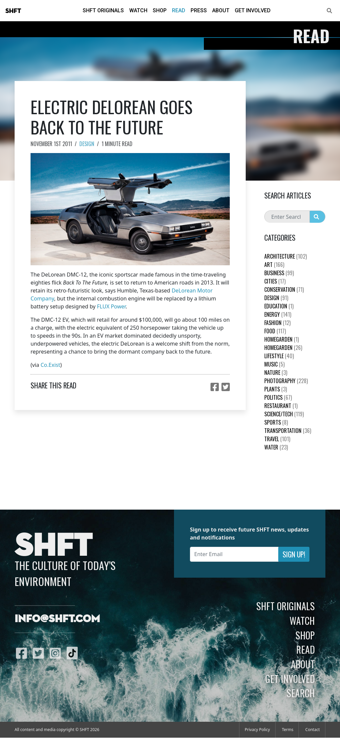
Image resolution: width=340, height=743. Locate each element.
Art (274, 265)
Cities (275, 281)
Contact (312, 729)
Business (279, 273)
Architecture (285, 256)
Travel (277, 439)
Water (276, 447)
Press (199, 10)
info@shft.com (57, 619)
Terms (288, 729)
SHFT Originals (103, 10)
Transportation (287, 431)
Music (274, 364)
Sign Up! (294, 554)
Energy (277, 314)
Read (178, 10)
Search (301, 693)
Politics (278, 397)
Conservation (284, 289)
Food (275, 331)
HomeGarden (281, 339)
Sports (276, 422)
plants (275, 389)
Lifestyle (279, 356)
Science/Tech (284, 414)
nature (275, 372)
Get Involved (253, 10)
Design (86, 144)
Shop (160, 10)
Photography (286, 381)
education (279, 306)
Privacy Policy (257, 729)
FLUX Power (111, 306)
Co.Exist (50, 365)
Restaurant (281, 406)
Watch (138, 10)
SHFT (13, 11)
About (220, 10)
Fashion (277, 323)
